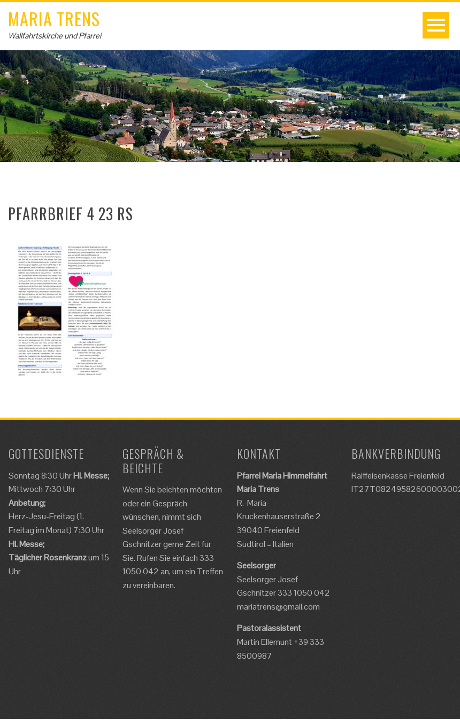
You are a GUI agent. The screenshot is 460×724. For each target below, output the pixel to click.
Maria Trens (54, 18)
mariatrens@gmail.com (278, 606)
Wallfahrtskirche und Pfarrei (54, 35)
